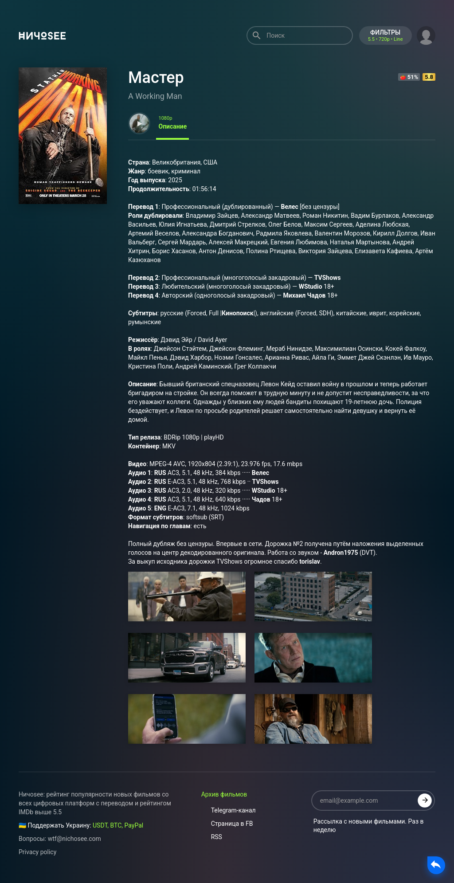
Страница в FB (227, 823)
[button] (426, 34)
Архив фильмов (224, 794)
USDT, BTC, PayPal (118, 825)
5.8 (429, 77)
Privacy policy (37, 852)
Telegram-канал (228, 810)
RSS (211, 836)
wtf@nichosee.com (74, 838)
